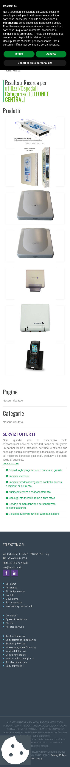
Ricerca (16, 70)
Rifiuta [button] (19, 750)
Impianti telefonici (17, 476)
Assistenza (11, 587)
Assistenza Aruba (15, 626)
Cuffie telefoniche (15, 665)
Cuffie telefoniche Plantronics (21, 639)
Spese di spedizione (16, 619)
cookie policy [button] (52, 719)
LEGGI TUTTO (11, 463)
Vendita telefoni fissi (16, 650)
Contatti (10, 594)
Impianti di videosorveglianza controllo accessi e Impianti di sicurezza (34, 484)
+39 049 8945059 (12, 4)
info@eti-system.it (12, 567)
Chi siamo (11, 583)
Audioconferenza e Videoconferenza (28, 491)
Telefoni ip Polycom (16, 643)
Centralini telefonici (16, 654)
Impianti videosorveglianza (20, 658)
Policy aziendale (14, 602)
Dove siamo (12, 598)
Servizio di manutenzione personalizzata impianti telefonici (30, 505)
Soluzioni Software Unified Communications (32, 513)
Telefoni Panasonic (15, 636)
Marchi (9, 622)
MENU (10, 61)
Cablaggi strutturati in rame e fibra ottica (30, 497)
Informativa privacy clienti (19, 606)
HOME (8, 70)
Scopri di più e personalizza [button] (35, 759)
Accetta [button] (51, 750)
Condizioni (11, 615)
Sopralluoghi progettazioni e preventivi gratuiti (34, 470)
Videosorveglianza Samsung (21, 647)
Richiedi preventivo (16, 591)
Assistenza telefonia (16, 662)
